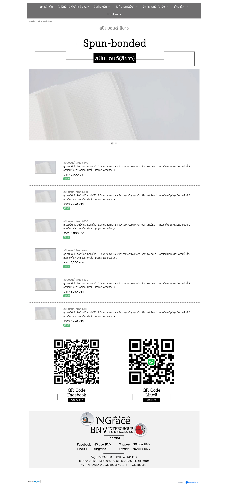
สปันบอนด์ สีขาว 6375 (75, 250)
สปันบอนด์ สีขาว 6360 (75, 221)
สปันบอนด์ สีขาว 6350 (75, 192)
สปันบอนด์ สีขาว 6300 (75, 309)
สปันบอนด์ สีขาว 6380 (75, 280)
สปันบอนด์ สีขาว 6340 (75, 163)
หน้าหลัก (31, 21)
